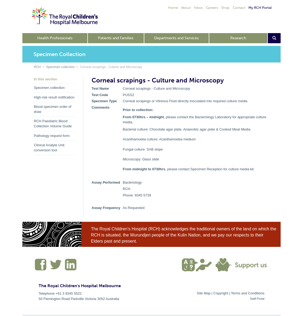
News (198, 8)
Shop (225, 8)
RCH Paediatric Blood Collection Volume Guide (53, 123)
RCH (37, 67)
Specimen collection (60, 67)
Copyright (220, 293)
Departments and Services (176, 38)
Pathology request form (51, 136)
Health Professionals (54, 38)
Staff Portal (257, 298)
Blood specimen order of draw (52, 109)
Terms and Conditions (247, 293)
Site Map (203, 293)
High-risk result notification (54, 97)
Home (173, 8)
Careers (212, 8)
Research (238, 38)
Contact (239, 8)
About (186, 8)
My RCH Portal (260, 8)
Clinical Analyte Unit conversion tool (49, 147)
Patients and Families (115, 38)
